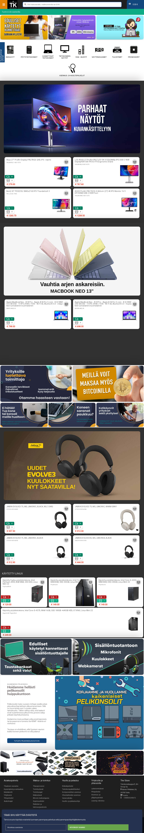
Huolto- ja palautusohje (71, 801)
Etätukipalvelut (67, 786)
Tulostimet (117, 51)
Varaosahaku (67, 798)
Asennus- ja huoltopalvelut (72, 70)
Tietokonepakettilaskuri (71, 789)
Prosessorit (134, 51)
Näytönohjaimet (99, 51)
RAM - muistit (81, 51)
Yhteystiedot (8, 798)
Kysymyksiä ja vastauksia (13, 789)
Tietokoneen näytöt (65, 51)
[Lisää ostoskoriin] (66, 161)
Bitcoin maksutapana (41, 798)
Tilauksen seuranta (11, 786)
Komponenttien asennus (71, 792)
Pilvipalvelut (95, 792)
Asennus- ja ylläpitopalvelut (97, 796)
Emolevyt (10, 51)
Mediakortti (8, 792)
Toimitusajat (37, 792)
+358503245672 (128, 798)
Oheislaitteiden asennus (71, 795)
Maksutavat (37, 795)
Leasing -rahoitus (98, 801)
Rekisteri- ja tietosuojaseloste (40, 805)
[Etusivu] (13, 8)
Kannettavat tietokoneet (48, 51)
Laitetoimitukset (97, 789)
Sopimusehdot (38, 801)
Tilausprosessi (38, 786)
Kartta (124, 795)
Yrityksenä (8, 795)
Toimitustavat (38, 789)
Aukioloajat (8, 801)
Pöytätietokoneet (29, 51)
